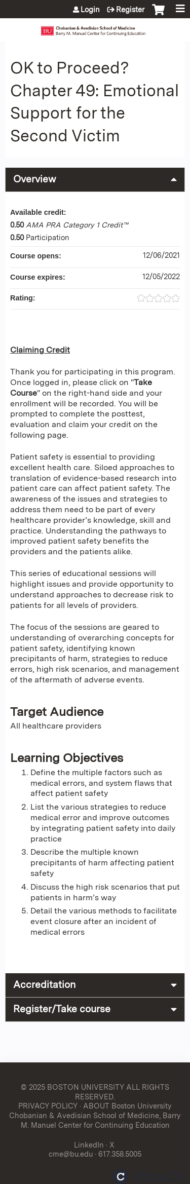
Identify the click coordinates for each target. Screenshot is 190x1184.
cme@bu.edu (71, 1154)
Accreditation (44, 984)
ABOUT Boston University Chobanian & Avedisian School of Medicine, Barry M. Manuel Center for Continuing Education (95, 1115)
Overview (34, 179)
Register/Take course (61, 1009)
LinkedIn (89, 1144)
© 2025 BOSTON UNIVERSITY (72, 1087)
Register (130, 9)
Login (90, 9)
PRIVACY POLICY (48, 1105)
